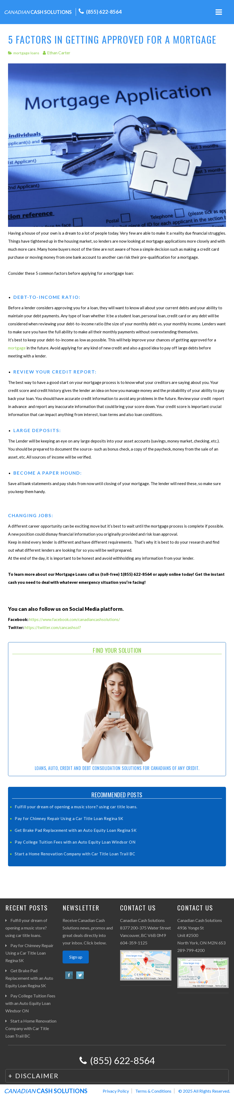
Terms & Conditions (153, 1090)
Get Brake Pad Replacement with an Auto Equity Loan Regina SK (75, 830)
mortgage (17, 347)
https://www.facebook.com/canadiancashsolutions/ (74, 619)
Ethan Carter (58, 52)
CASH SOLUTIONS (38, 12)
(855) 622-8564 (104, 12)
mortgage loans (26, 53)
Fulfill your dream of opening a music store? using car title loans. (76, 806)
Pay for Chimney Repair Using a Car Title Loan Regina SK (69, 818)
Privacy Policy (116, 1090)
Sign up (75, 956)
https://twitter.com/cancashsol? (53, 627)
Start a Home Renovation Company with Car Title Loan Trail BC (75, 853)
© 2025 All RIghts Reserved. (204, 1090)
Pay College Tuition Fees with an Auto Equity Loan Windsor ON (75, 842)
